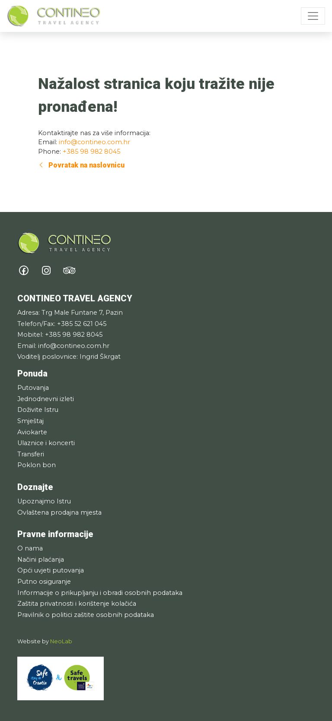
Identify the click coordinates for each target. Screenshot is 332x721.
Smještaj (30, 421)
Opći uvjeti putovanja (50, 570)
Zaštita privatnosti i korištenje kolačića (76, 603)
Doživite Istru (37, 410)
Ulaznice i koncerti (46, 443)
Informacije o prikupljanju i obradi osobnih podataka (99, 593)
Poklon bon (36, 465)
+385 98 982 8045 (91, 151)
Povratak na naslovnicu (81, 165)
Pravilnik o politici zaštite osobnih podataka (85, 615)
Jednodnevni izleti (45, 399)
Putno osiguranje (44, 581)
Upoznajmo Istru (44, 501)
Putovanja (33, 388)
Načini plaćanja (40, 559)
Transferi (30, 454)
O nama (30, 548)
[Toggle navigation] (313, 16)
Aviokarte (32, 432)
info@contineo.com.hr (94, 142)
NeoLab (61, 641)
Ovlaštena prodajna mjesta (59, 512)
